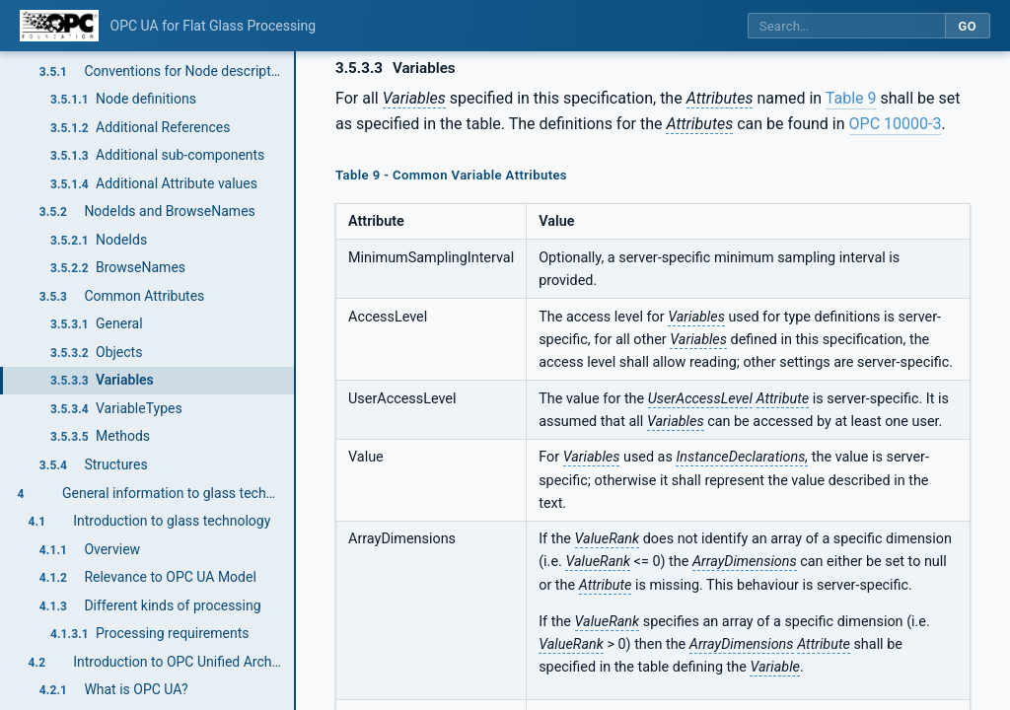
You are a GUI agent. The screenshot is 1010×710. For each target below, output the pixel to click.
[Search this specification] (846, 26)
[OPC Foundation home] (59, 25)
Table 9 (851, 98)
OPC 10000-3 (895, 123)
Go (967, 26)
